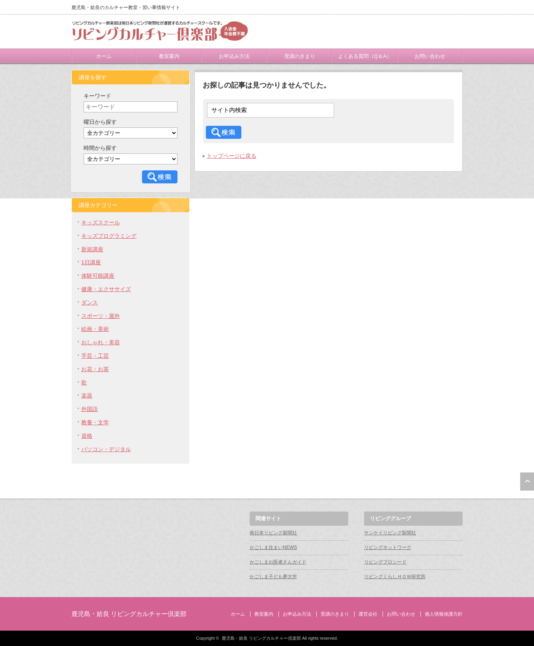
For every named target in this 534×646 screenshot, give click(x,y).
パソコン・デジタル (106, 449)
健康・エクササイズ (106, 289)
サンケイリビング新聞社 (390, 533)
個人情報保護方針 (444, 614)
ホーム (104, 56)
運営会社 (367, 614)
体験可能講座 (97, 276)
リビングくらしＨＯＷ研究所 (395, 576)
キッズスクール (100, 222)
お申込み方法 (234, 56)
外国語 (89, 409)
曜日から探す (100, 122)
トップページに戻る (231, 156)
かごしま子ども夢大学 (273, 576)
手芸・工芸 (95, 356)
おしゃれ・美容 (100, 342)
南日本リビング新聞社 (273, 533)
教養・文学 (95, 422)
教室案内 (169, 56)
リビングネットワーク (387, 547)
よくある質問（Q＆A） (365, 56)
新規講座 (92, 249)
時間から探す (100, 148)
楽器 (86, 395)
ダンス (89, 302)
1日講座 (91, 262)
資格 (86, 436)
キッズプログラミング (108, 236)
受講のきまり (299, 56)
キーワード (97, 96)
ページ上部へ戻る (527, 481)
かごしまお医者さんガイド (278, 562)
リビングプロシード (385, 562)
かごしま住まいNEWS (273, 547)
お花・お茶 (95, 369)
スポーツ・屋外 (100, 316)
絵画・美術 (95, 329)
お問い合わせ (430, 56)
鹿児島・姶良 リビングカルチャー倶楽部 (129, 614)
